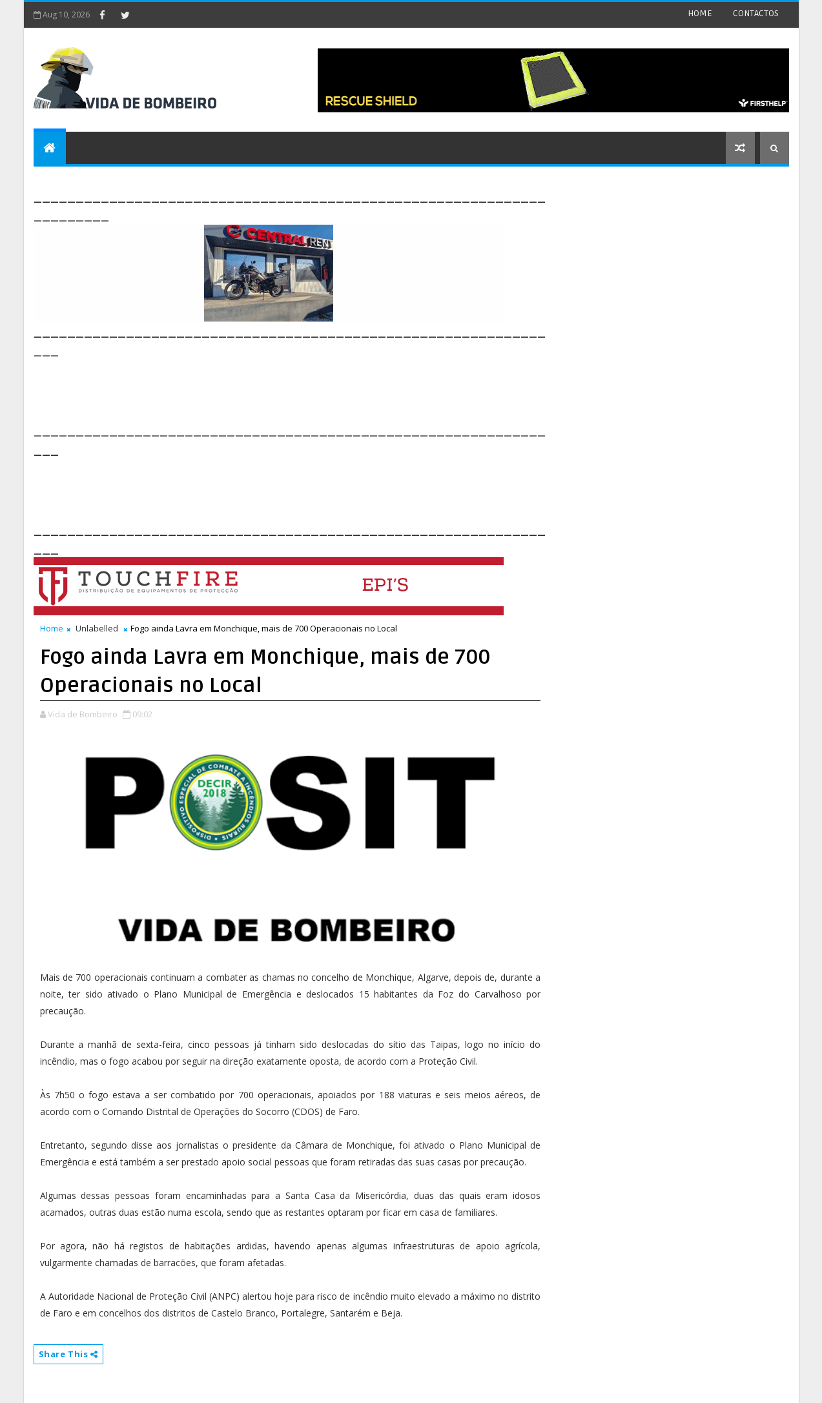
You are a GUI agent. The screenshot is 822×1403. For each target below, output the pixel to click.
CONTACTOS (756, 13)
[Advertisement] (269, 389)
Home (51, 628)
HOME (700, 13)
